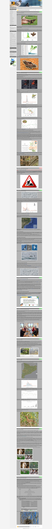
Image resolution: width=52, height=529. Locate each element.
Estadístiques (11, 30)
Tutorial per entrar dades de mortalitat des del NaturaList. (21, 295)
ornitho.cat (36, 292)
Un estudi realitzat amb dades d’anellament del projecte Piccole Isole (22, 132)
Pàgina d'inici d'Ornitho (12, 7)
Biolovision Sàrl (24, 528)
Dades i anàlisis (11, 13)
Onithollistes (28, 213)
